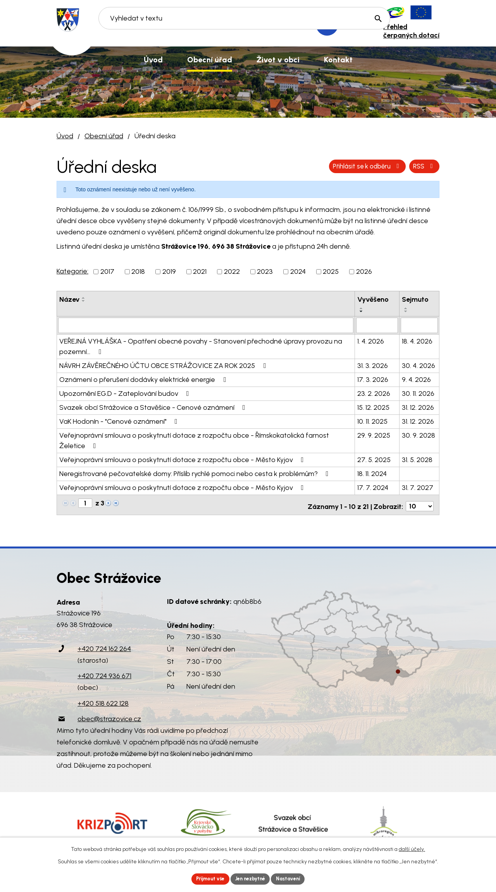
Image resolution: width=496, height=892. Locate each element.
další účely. (412, 847)
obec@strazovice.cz (109, 715)
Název (69, 299)
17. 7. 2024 (372, 487)
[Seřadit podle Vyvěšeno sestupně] (361, 311)
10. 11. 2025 (372, 420)
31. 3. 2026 (372, 365)
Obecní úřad (103, 136)
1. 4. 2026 (370, 340)
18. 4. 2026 (417, 340)
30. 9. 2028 (418, 434)
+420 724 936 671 (104, 672)
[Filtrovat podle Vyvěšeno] (377, 325)
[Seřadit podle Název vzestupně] (83, 297)
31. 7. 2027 (417, 487)
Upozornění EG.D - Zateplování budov (125, 392)
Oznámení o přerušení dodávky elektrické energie (144, 379)
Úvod (65, 136)
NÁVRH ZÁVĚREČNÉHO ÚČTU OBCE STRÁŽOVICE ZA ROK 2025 (164, 365)
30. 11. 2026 (418, 392)
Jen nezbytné (251, 878)
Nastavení (294, 878)
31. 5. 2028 (417, 459)
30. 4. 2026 (418, 365)
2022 (232, 271)
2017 (107, 271)
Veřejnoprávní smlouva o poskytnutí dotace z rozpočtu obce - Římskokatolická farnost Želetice (194, 439)
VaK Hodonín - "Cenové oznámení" (120, 420)
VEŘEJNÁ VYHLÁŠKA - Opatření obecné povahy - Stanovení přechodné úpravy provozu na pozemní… (200, 345)
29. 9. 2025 (373, 434)
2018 (138, 271)
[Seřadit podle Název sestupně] (83, 300)
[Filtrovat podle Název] (205, 325)
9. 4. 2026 (416, 379)
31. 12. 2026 (418, 406)
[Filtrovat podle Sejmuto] (419, 325)
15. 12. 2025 (373, 406)
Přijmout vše (205, 878)
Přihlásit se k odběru (396, 166)
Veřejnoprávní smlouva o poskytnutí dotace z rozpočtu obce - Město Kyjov (183, 459)
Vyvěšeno (373, 299)
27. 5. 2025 (374, 459)
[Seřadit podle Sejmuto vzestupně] (406, 308)
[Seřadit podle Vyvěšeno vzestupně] (361, 308)
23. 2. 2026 (373, 392)
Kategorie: (72, 271)
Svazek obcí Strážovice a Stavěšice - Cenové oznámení (153, 406)
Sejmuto (415, 299)
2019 (169, 271)
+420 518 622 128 (103, 699)
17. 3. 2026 (372, 379)
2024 (298, 271)
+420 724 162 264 (104, 645)
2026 (364, 271)
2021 (200, 271)
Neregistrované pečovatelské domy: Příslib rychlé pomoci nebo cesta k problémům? (195, 473)
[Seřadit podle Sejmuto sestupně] (406, 311)
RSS (332, 166)
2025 (331, 271)
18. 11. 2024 (372, 473)
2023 (265, 271)
